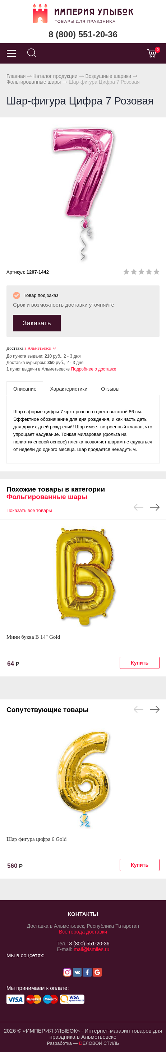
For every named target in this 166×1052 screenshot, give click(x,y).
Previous (138, 507)
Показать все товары (29, 510)
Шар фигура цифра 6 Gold (36, 839)
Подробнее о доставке (93, 369)
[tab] (24, 388)
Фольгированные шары (33, 82)
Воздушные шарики (108, 76)
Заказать (37, 323)
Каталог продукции (55, 76)
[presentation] (25, 388)
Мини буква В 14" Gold (33, 637)
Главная (16, 76)
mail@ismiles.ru (91, 949)
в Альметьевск (37, 348)
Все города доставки (83, 932)
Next (155, 507)
